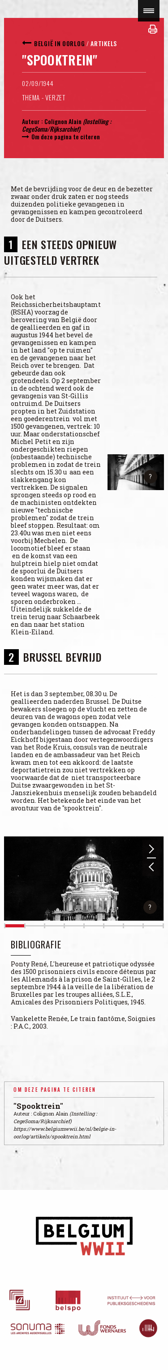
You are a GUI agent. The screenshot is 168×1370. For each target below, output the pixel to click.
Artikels (103, 43)
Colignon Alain (63, 121)
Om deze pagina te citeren (65, 136)
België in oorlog (59, 43)
